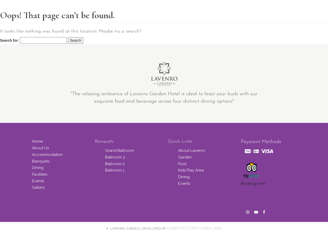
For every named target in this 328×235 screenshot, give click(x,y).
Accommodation (47, 154)
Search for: (9, 40)
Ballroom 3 (115, 157)
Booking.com (253, 183)
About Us (40, 148)
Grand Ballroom (119, 150)
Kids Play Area (191, 170)
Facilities (39, 174)
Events (38, 181)
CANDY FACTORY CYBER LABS (194, 228)
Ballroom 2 (115, 164)
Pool (182, 164)
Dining (38, 167)
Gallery (38, 187)
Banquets (40, 161)
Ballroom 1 (114, 170)
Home (37, 141)
